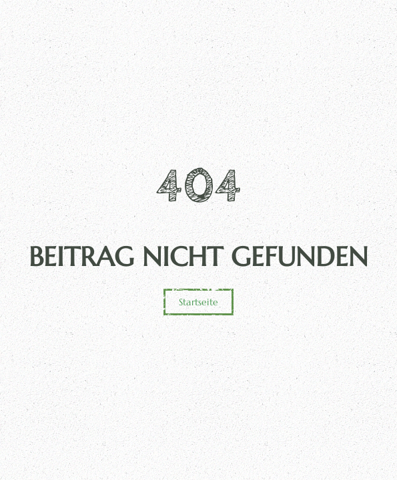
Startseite (198, 302)
